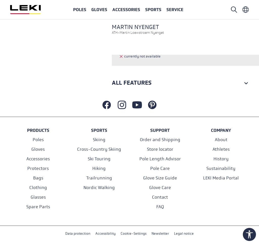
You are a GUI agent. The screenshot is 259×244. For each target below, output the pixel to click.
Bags (38, 178)
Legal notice (184, 233)
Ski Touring (99, 159)
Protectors (38, 168)
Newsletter (160, 233)
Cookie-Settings (133, 233)
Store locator (160, 149)
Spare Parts (38, 206)
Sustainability (220, 168)
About (221, 139)
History (221, 159)
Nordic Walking (99, 187)
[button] (153, 9)
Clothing (38, 187)
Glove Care (160, 187)
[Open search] (234, 9)
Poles (38, 139)
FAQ (160, 206)
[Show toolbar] (249, 234)
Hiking (99, 168)
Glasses (38, 197)
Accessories (38, 159)
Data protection (77, 233)
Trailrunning (99, 178)
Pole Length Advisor (160, 159)
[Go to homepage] (31, 9)
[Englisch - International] (245, 9)
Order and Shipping (160, 139)
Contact (160, 197)
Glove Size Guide (160, 178)
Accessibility (105, 233)
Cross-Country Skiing (99, 149)
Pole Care (160, 168)
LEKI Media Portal (221, 178)
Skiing (99, 139)
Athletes (221, 149)
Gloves (38, 149)
